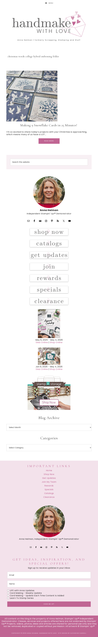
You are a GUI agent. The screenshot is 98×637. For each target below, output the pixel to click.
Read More (49, 141)
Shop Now (49, 474)
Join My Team (49, 481)
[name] (49, 584)
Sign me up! (49, 604)
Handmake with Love (49, 24)
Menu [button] (51, 3)
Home (49, 470)
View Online (42, 342)
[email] (49, 575)
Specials (49, 489)
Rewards (49, 485)
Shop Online (56, 342)
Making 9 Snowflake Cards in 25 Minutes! (49, 125)
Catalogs (49, 493)
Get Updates (49, 478)
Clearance (49, 497)
